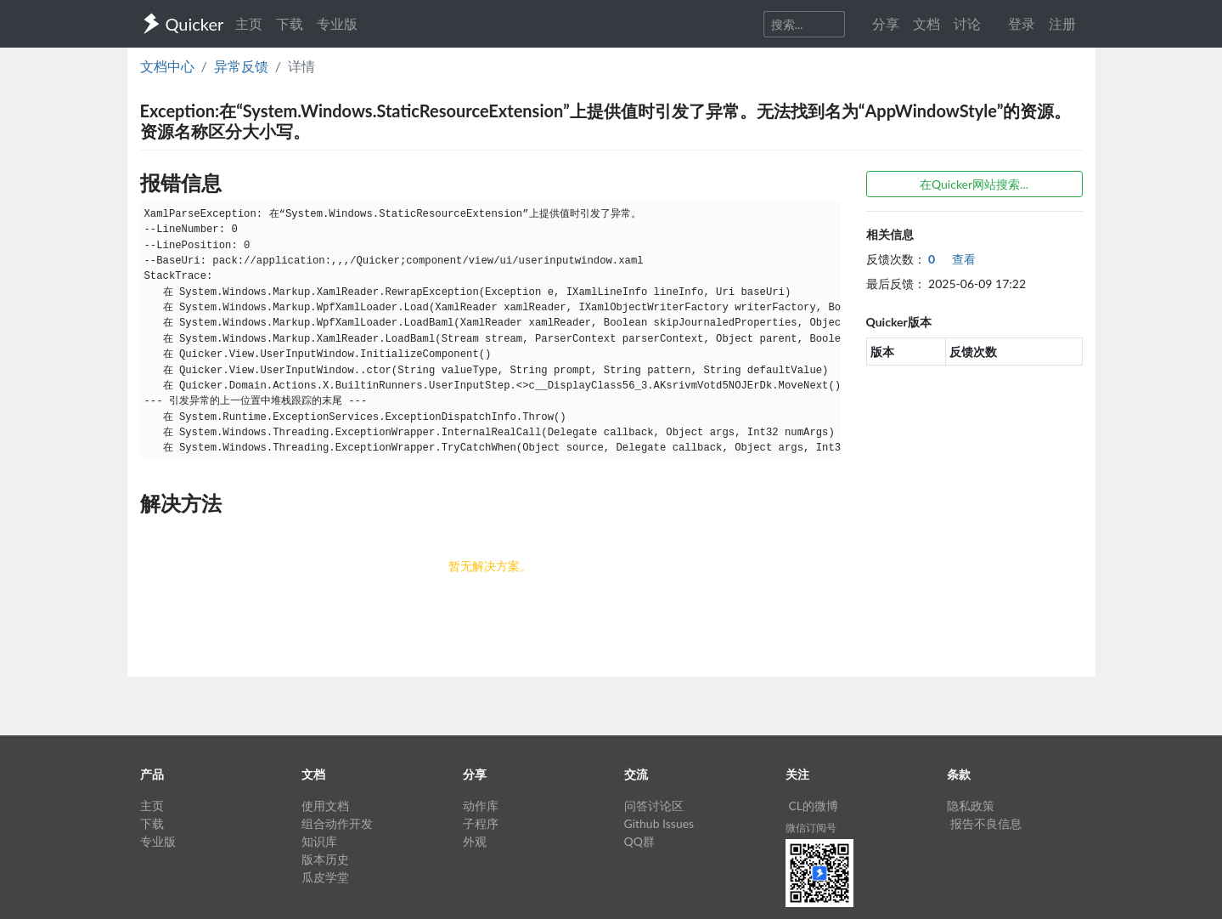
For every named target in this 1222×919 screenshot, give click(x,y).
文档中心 (167, 66)
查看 (952, 259)
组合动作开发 (337, 823)
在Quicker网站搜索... (974, 184)
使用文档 (325, 805)
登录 (1021, 23)
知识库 (319, 841)
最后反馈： (896, 283)
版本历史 (325, 859)
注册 (1062, 23)
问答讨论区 (654, 805)
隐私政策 (970, 805)
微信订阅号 (811, 827)
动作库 (480, 805)
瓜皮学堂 (325, 877)
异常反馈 (241, 66)
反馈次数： (896, 259)
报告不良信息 (986, 823)
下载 (289, 23)
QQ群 (639, 841)
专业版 (337, 23)
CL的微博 (814, 805)
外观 (475, 841)
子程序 (480, 823)
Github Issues (659, 823)
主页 (248, 23)
